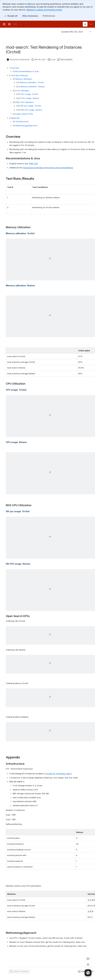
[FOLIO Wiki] (15, 24)
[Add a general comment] (19, 971)
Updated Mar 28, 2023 (72, 31)
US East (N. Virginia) (58, 773)
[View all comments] (88, 958)
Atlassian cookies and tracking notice (44, 9)
